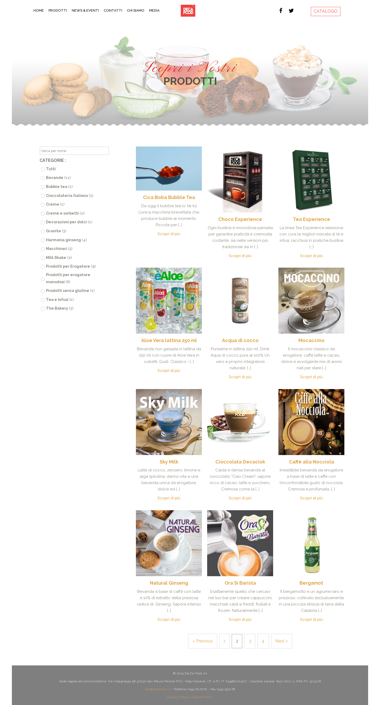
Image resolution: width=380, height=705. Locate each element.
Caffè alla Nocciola (311, 462)
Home (39, 10)
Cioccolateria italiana (69, 195)
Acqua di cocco (240, 340)
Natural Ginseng (169, 583)
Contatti (113, 10)
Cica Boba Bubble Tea (169, 197)
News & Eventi (85, 10)
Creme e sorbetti (65, 213)
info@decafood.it (157, 688)
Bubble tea (59, 186)
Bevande (58, 177)
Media (154, 10)
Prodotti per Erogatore (71, 266)
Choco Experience (240, 219)
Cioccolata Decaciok (240, 462)
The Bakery (59, 308)
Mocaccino (311, 340)
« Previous (202, 641)
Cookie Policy (202, 696)
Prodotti (58, 10)
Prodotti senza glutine (70, 290)
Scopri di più (169, 233)
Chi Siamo (135, 10)
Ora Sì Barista (240, 583)
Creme (55, 204)
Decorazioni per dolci (69, 222)
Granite (56, 231)
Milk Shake (59, 257)
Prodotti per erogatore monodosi (68, 278)
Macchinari (59, 248)
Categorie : (53, 160)
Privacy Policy (178, 696)
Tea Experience (311, 219)
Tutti (51, 169)
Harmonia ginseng (66, 240)
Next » (281, 641)
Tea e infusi (60, 299)
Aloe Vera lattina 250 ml (169, 340)
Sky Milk (169, 462)
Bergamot (311, 583)
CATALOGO (326, 11)
